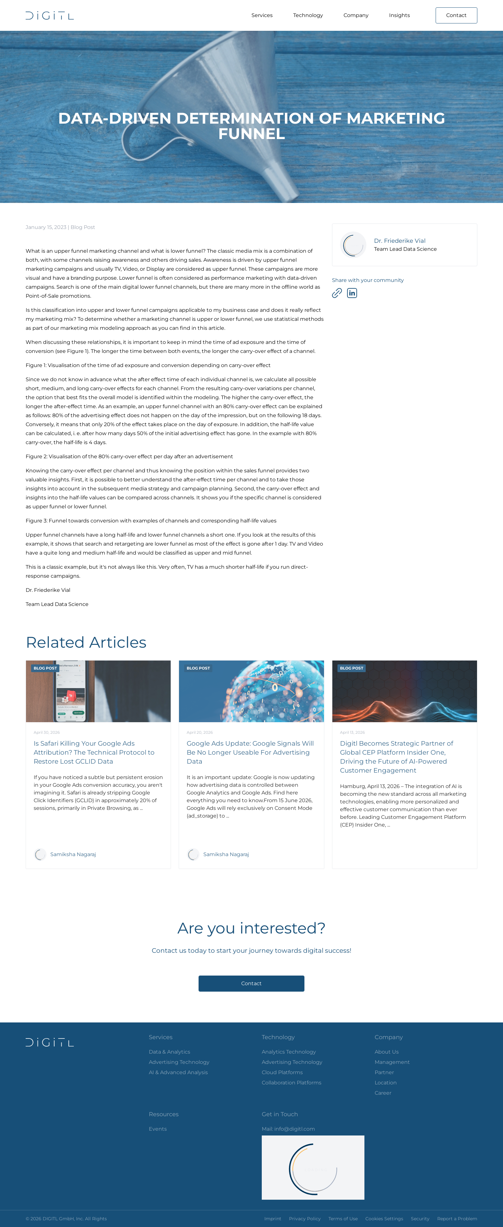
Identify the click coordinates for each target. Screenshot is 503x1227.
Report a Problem (457, 1219)
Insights (399, 15)
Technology (308, 15)
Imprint (272, 1219)
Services (262, 15)
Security (420, 1219)
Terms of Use (343, 1219)
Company (356, 15)
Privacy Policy (305, 1219)
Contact (456, 15)
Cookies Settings (384, 1219)
